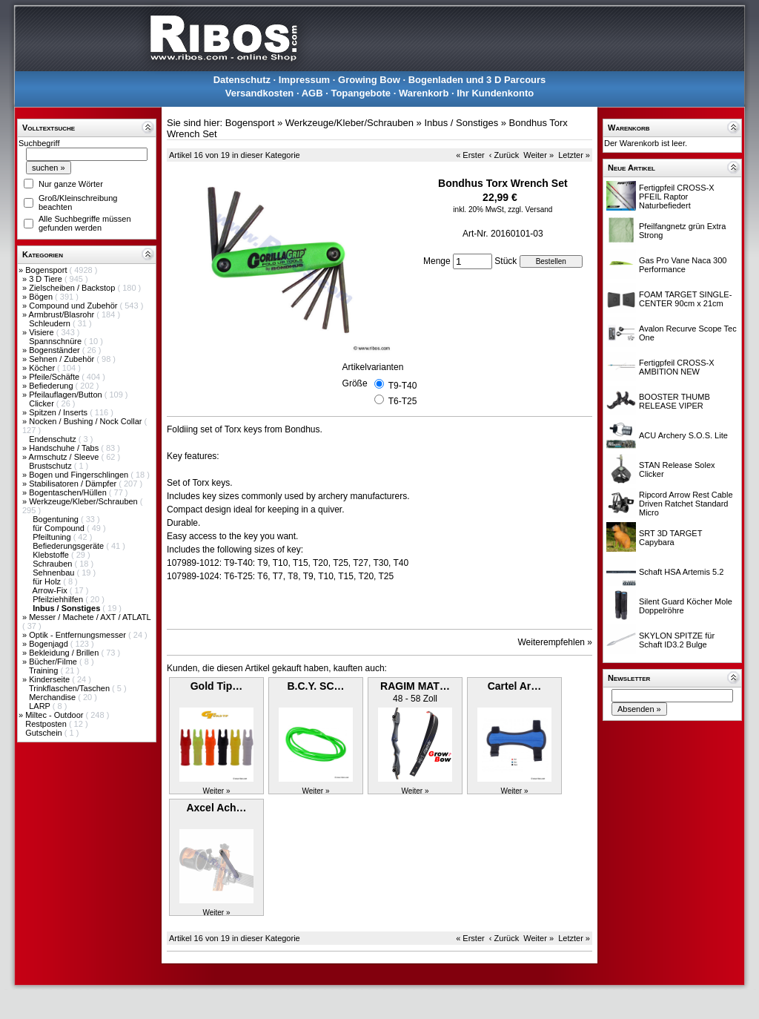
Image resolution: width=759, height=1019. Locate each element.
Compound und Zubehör (74, 305)
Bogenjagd (49, 643)
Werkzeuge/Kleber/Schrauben (84, 501)
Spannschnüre (56, 341)
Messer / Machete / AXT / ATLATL (89, 617)
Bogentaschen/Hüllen (69, 492)
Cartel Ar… (515, 686)
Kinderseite (50, 679)
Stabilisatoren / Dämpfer (74, 483)
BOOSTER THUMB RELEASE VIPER (674, 401)
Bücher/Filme (54, 661)
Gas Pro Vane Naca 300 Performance (682, 265)
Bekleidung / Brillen (65, 652)
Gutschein (44, 732)
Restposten (47, 723)
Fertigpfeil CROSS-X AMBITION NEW (676, 367)
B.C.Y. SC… (315, 686)
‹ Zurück (504, 155)
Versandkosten (259, 93)
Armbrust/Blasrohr (63, 314)
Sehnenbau (54, 572)
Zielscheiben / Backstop (73, 287)
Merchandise (53, 697)
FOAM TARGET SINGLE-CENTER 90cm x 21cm (685, 299)
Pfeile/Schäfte (55, 376)
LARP (41, 706)
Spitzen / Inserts (59, 412)
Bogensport (47, 270)
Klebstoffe (52, 554)
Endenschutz (54, 439)
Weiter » (538, 155)
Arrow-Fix (51, 590)
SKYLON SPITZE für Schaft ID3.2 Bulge (677, 640)
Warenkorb (423, 93)
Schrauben (53, 563)
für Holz (48, 581)
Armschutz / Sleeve (65, 456)
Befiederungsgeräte (69, 545)
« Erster (470, 155)
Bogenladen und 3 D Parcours (477, 79)
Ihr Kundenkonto (495, 93)
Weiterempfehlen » (555, 642)
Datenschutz (242, 79)
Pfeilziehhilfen (59, 599)
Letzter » (574, 155)
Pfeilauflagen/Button (67, 394)
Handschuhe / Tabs (65, 447)
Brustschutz (51, 465)
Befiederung (52, 385)
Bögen (42, 296)
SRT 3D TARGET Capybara (670, 538)
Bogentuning (57, 519)
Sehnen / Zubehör (62, 358)
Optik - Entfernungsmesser (78, 634)
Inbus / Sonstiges (461, 122)
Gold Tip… (216, 686)
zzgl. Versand (530, 209)
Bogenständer (55, 350)
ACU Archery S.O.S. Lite (683, 435)
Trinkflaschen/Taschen (70, 688)
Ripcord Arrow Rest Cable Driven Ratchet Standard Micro (686, 503)
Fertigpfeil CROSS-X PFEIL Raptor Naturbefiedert (676, 196)
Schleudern (51, 323)
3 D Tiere (46, 278)
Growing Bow (369, 79)
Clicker (42, 403)
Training (44, 670)
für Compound (60, 528)
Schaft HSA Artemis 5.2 (681, 571)
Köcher (43, 367)
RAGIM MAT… (415, 686)
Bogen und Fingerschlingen (79, 474)
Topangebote (361, 93)
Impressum (304, 79)
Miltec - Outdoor (55, 714)
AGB (312, 93)
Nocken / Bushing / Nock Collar (86, 421)
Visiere (42, 332)
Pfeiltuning (53, 536)
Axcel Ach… (216, 808)
